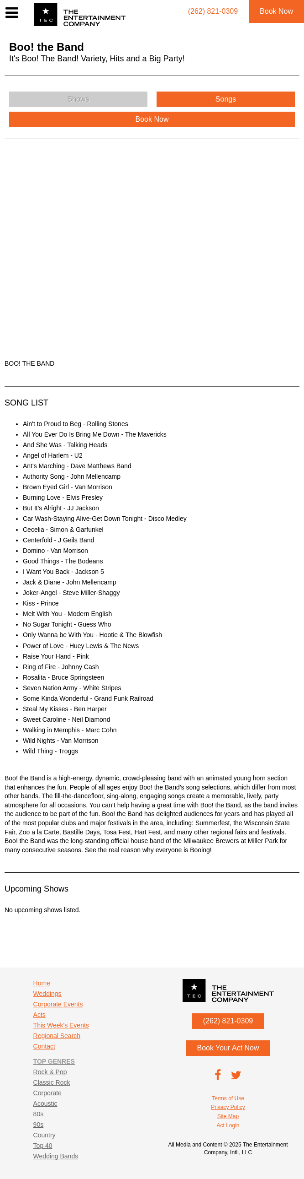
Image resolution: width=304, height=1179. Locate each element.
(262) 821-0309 (228, 1021)
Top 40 (42, 1145)
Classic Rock (51, 1082)
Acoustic (45, 1103)
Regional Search (57, 1035)
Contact (44, 1046)
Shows (78, 99)
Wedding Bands (56, 1156)
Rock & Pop (50, 1072)
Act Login (227, 1125)
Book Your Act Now (228, 1048)
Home (41, 983)
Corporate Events (58, 1004)
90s (38, 1124)
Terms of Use (228, 1098)
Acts (39, 1014)
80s (38, 1114)
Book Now (276, 11)
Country (44, 1135)
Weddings (47, 993)
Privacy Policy (228, 1107)
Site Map (228, 1116)
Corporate (47, 1093)
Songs (225, 99)
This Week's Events (61, 1025)
